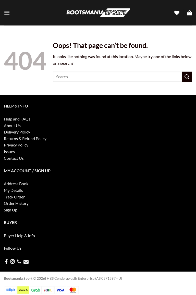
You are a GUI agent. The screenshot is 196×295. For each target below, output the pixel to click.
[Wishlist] (176, 12)
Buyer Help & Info (19, 235)
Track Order (14, 196)
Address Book (16, 183)
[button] (7, 12)
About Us (12, 125)
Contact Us (14, 158)
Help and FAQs (17, 118)
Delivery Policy (17, 131)
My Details (13, 190)
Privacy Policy (16, 144)
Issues (9, 151)
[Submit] (187, 77)
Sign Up (10, 209)
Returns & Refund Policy (25, 138)
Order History (16, 203)
